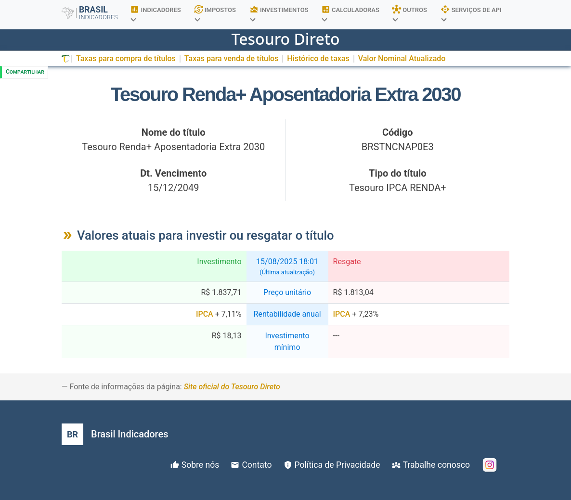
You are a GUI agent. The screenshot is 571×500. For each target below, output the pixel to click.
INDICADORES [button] (155, 13)
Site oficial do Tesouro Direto (232, 386)
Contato (257, 465)
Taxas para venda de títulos (231, 58)
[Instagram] (489, 465)
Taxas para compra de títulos (126, 58)
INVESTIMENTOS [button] (279, 13)
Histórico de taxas (318, 58)
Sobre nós (201, 465)
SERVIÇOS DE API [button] (471, 13)
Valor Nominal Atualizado (402, 58)
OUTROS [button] (409, 13)
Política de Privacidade (337, 465)
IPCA (204, 314)
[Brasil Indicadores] (115, 434)
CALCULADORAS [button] (350, 13)
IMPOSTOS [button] (215, 13)
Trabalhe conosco (436, 465)
